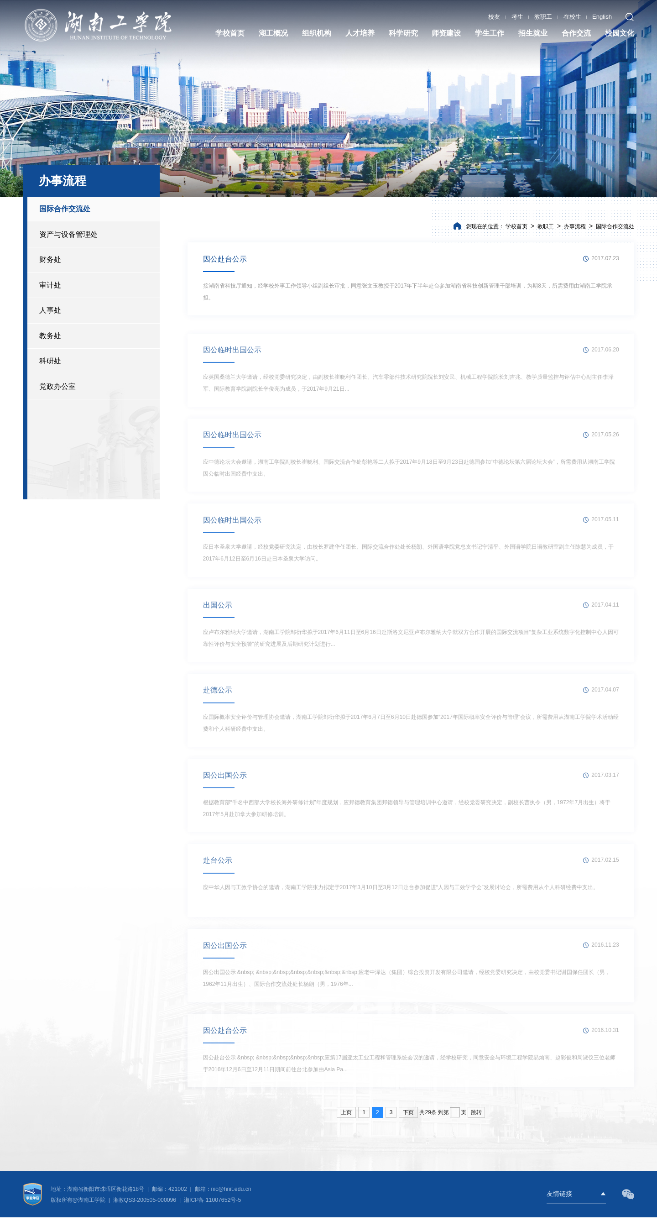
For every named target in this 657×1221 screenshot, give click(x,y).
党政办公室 (57, 386)
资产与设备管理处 (68, 234)
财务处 (50, 259)
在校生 (572, 16)
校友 (494, 16)
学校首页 (516, 226)
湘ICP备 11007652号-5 (211, 1203)
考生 (517, 16)
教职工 (543, 16)
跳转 (476, 1116)
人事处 (50, 310)
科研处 (50, 361)
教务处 (50, 336)
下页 (408, 1116)
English (602, 16)
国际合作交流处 (64, 209)
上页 (346, 1116)
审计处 (50, 285)
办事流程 (575, 226)
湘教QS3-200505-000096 (145, 1203)
